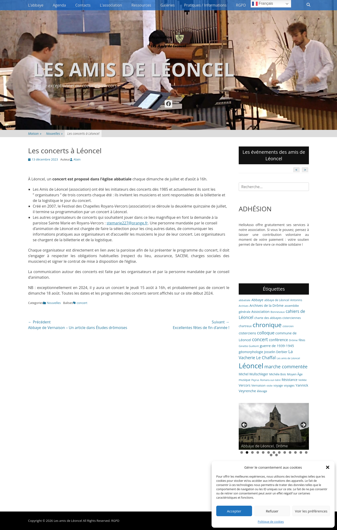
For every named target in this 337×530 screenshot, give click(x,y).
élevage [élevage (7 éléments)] (262, 391)
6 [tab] (268, 452)
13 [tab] (306, 452)
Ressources (141, 5)
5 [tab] (263, 452)
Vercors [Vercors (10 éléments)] (244, 385)
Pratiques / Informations (205, 5)
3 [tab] (252, 452)
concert (82, 303)
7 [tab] (274, 452)
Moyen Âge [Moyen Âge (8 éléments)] (295, 374)
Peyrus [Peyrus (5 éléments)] (255, 380)
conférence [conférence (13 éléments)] (278, 339)
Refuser (272, 511)
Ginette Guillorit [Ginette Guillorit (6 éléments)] (249, 346)
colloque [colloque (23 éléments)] (265, 333)
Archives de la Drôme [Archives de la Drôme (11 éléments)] (266, 305)
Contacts (83, 5)
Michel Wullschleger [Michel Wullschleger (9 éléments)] (253, 374)
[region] (274, 426)
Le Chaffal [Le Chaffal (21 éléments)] (266, 357)
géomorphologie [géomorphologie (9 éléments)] (251, 352)
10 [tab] (290, 452)
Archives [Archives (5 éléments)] (244, 305)
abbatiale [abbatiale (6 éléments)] (244, 300)
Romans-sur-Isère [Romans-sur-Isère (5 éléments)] (270, 380)
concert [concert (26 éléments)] (260, 339)
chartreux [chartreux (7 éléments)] (245, 326)
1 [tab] (241, 452)
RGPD (241, 5)
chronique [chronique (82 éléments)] (267, 325)
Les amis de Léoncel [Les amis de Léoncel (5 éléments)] (288, 358)
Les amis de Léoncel (133, 69)
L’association (111, 5)
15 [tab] (276, 455)
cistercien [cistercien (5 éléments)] (287, 326)
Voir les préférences (311, 511)
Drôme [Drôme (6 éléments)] (293, 340)
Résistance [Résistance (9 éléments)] (289, 379)
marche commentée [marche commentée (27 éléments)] (286, 366)
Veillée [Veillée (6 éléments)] (302, 380)
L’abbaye (35, 5)
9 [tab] (284, 452)
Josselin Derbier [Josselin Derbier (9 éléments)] (275, 352)
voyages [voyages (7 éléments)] (289, 385)
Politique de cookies (271, 522)
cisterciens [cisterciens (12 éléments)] (247, 333)
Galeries (168, 5)
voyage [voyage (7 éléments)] (278, 385)
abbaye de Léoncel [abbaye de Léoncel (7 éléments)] (276, 300)
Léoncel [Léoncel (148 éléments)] (251, 365)
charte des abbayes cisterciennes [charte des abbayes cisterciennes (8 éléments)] (277, 318)
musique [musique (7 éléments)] (244, 380)
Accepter (234, 511)
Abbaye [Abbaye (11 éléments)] (257, 299)
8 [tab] (279, 452)
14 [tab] (271, 455)
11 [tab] (295, 452)
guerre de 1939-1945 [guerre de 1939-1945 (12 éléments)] (277, 345)
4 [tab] (257, 452)
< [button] (244, 425)
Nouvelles (54, 133)
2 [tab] (247, 452)
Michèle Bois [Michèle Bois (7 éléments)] (277, 374)
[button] (327, 467)
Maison (34, 133)
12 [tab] (301, 452)
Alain (77, 159)
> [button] (303, 425)
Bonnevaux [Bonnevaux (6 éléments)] (278, 312)
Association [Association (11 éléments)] (260, 311)
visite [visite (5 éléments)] (270, 385)
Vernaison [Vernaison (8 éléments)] (258, 385)
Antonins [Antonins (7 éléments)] (296, 300)
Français (262, 4)
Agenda (59, 5)
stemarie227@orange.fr (127, 223)
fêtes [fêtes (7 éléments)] (302, 340)
